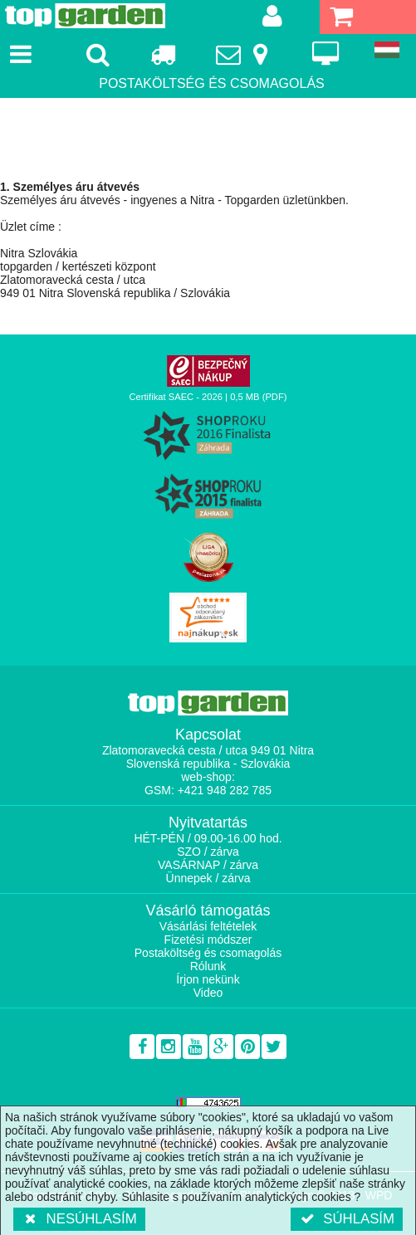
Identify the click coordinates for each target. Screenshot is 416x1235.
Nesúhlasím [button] (79, 1219)
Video (208, 992)
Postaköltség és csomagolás (208, 952)
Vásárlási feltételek (208, 926)
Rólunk (208, 966)
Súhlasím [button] (346, 1219)
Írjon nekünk (207, 979)
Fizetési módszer (208, 939)
